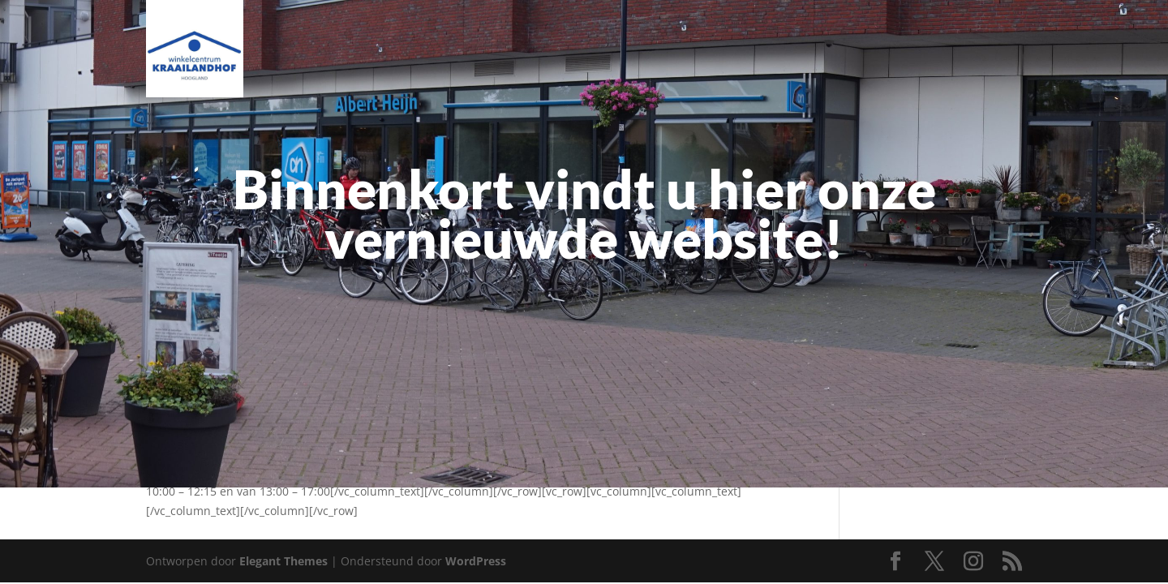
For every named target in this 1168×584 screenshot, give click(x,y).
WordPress (475, 561)
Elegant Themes (283, 561)
